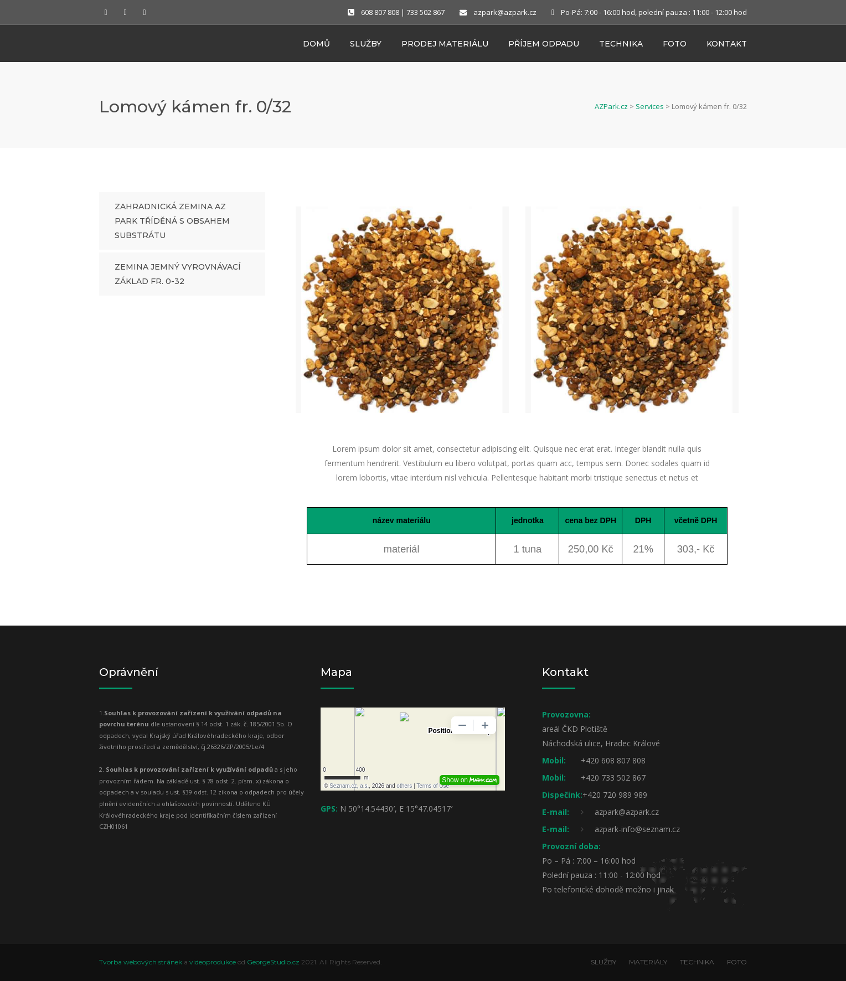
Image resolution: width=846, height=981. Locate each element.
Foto (675, 46)
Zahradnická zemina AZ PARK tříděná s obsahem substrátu (172, 221)
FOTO (737, 962)
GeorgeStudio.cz (273, 962)
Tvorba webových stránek (140, 962)
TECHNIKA (697, 962)
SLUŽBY (603, 962)
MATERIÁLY (648, 962)
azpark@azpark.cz (505, 12)
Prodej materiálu (444, 46)
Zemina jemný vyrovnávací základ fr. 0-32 (178, 274)
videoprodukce (212, 962)
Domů (316, 46)
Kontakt (726, 46)
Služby (365, 46)
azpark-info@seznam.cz (637, 829)
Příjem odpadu (543, 46)
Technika (621, 46)
